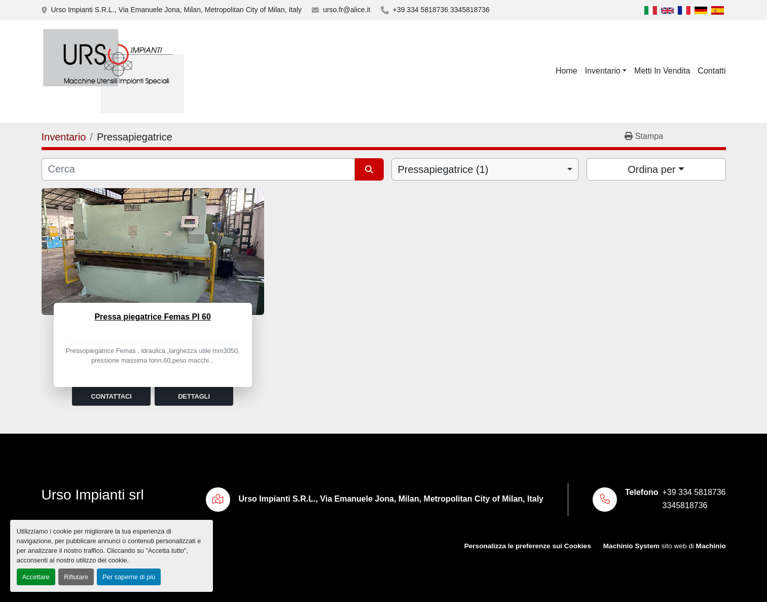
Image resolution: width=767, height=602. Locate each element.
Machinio (711, 546)
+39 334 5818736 (420, 10)
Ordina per (652, 169)
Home (566, 70)
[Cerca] (198, 169)
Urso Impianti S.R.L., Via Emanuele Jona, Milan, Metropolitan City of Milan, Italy (176, 10)
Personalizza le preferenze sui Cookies (527, 546)
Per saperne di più (128, 577)
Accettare (36, 577)
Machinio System (631, 546)
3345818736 (470, 10)
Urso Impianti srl (93, 495)
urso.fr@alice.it (347, 10)
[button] (606, 71)
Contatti (711, 70)
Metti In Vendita (662, 70)
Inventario (602, 70)
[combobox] (484, 169)
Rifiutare (76, 577)
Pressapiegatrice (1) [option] (443, 169)
